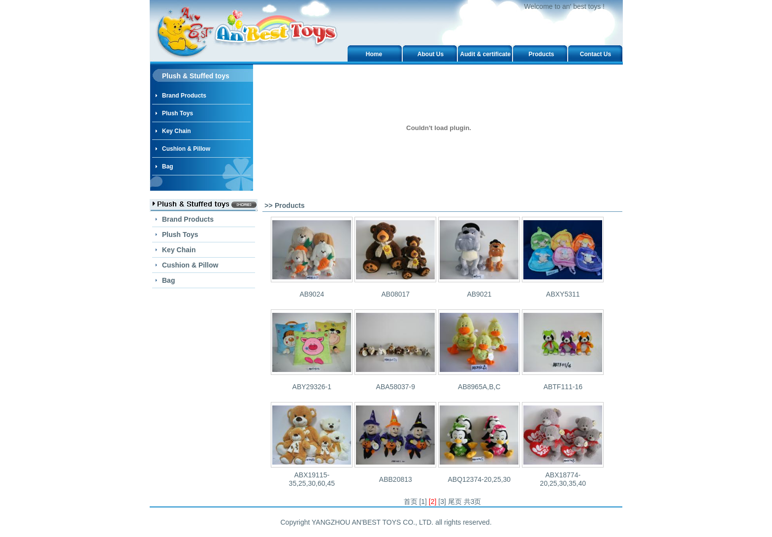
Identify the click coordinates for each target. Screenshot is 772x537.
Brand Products (184, 95)
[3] (442, 501)
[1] (423, 501)
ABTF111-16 (563, 387)
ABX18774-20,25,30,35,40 (563, 479)
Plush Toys (177, 113)
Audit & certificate (485, 54)
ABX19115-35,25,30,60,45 (312, 479)
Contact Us (595, 54)
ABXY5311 (563, 294)
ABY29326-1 (311, 387)
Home (374, 54)
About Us (431, 54)
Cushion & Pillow (186, 148)
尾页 (455, 501)
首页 (411, 501)
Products (541, 54)
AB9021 (479, 294)
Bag (167, 166)
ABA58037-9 (395, 387)
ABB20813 (395, 479)
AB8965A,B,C (479, 387)
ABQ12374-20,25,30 (479, 479)
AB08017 (396, 294)
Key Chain (176, 131)
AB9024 (311, 294)
